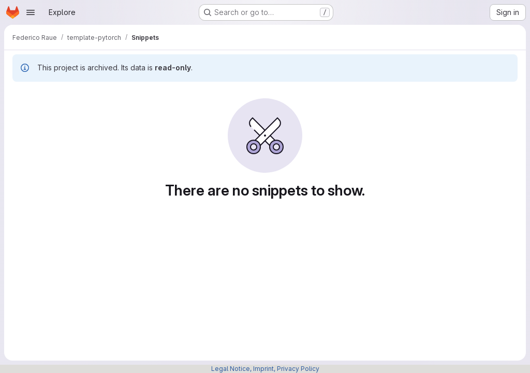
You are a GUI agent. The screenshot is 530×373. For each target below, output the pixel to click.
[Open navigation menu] (30, 12)
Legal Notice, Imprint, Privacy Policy (265, 368)
